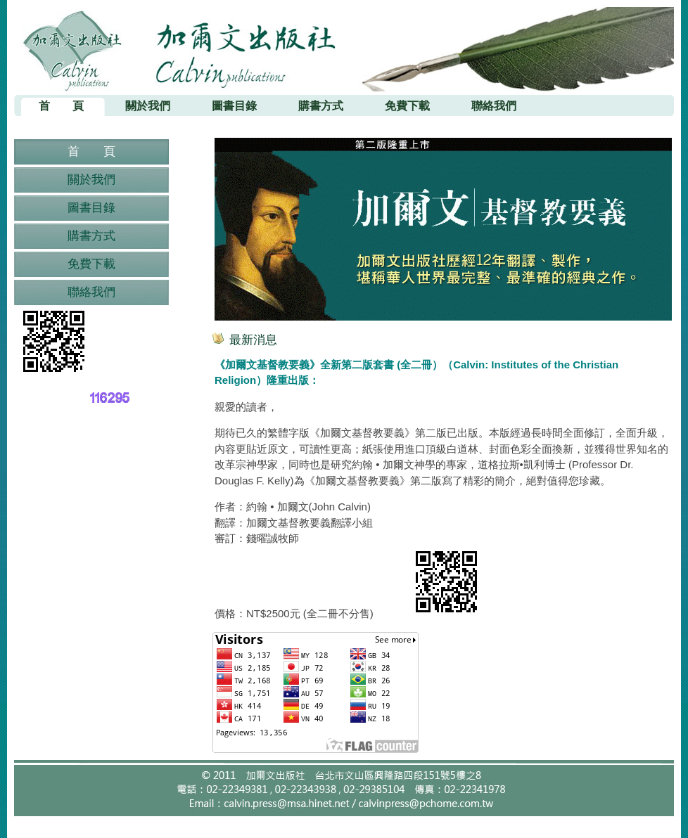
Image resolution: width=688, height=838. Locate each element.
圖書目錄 (91, 207)
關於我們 (91, 179)
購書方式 (91, 236)
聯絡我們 (91, 292)
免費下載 (91, 264)
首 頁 (91, 151)
